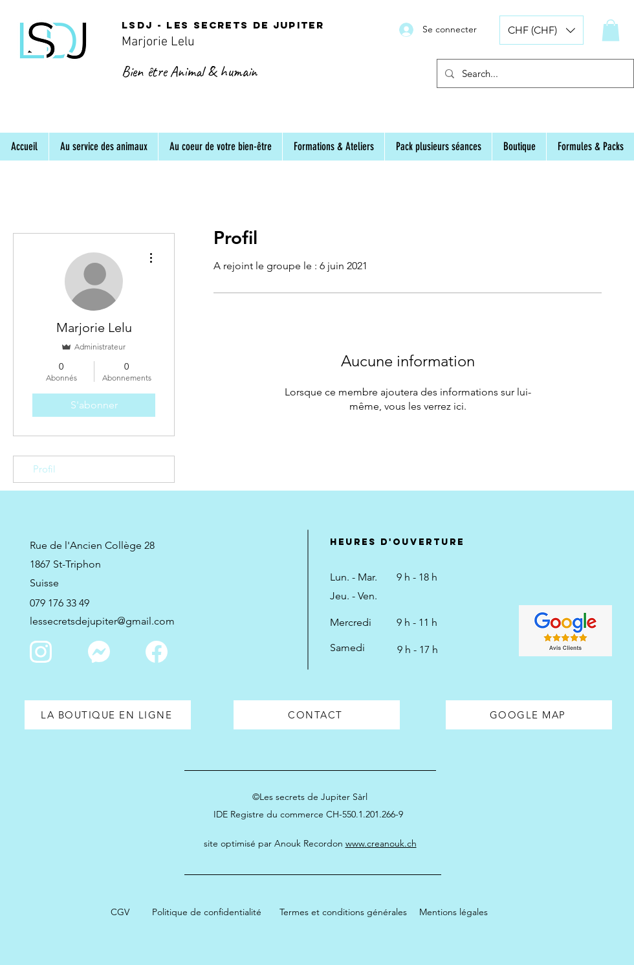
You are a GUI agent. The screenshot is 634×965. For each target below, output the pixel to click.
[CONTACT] (317, 714)
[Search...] (534, 73)
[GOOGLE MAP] (529, 714)
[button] (541, 30)
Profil (44, 469)
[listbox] (541, 30)
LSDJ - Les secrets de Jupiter (223, 25)
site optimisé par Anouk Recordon (310, 843)
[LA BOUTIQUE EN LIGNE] (108, 714)
